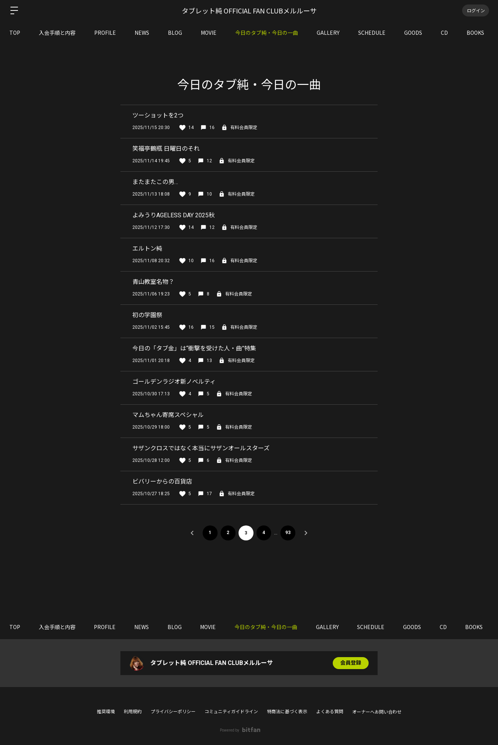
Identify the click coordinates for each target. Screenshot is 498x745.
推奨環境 (106, 711)
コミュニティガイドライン (231, 711)
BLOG (175, 32)
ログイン (476, 10)
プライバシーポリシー (173, 711)
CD (444, 32)
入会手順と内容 (57, 32)
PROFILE (105, 32)
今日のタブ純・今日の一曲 (266, 32)
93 (288, 533)
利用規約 (133, 711)
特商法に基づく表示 (287, 711)
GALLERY (328, 32)
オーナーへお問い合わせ (377, 712)
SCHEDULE (371, 32)
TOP (14, 32)
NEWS (142, 32)
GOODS (413, 32)
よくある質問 (329, 711)
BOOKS (475, 32)
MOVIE (208, 32)
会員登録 (350, 663)
